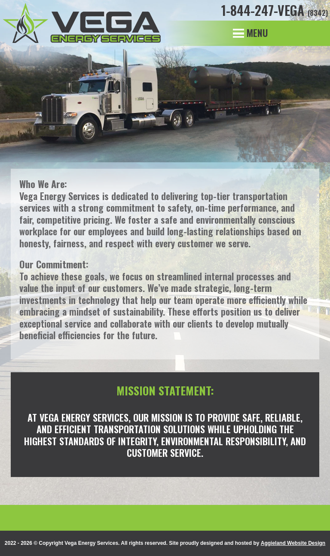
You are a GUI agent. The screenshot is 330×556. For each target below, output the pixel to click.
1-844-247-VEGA (274, 10)
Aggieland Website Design (293, 543)
